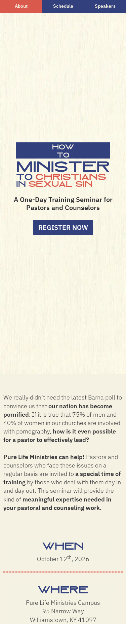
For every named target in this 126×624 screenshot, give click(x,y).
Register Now (63, 227)
